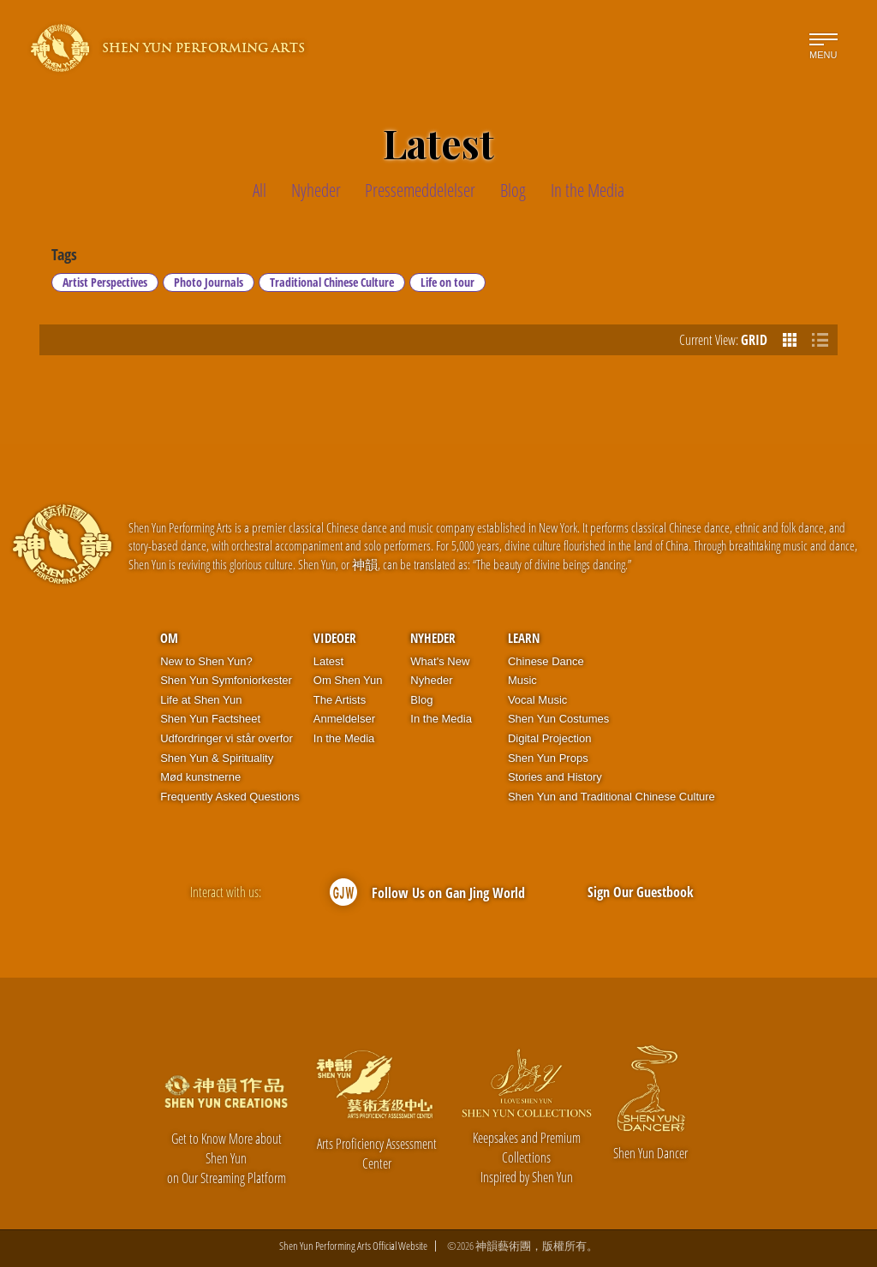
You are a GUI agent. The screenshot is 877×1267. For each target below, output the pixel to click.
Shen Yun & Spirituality (216, 758)
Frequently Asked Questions (230, 796)
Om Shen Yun (348, 680)
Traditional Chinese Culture (332, 282)
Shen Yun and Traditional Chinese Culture (611, 796)
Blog (421, 699)
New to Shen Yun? (206, 661)
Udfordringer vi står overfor (226, 738)
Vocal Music (537, 699)
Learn (524, 637)
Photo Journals (208, 282)
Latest (328, 661)
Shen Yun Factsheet (210, 718)
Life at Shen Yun (201, 699)
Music (522, 680)
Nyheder (433, 637)
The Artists (339, 699)
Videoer (334, 637)
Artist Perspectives (105, 282)
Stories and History (555, 776)
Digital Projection (550, 738)
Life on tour (447, 282)
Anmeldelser (344, 718)
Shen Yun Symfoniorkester (226, 680)
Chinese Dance (546, 661)
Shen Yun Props (548, 758)
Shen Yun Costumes (558, 718)
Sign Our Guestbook (641, 892)
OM (169, 637)
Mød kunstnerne (200, 776)
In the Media (344, 738)
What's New (439, 661)
